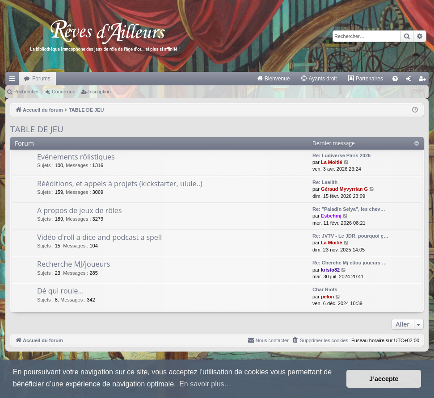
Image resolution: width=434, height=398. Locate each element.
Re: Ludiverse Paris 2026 (341, 155)
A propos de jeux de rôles (79, 210)
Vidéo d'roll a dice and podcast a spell (99, 237)
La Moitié (331, 162)
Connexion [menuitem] (410, 80)
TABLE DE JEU (36, 129)
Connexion (64, 91)
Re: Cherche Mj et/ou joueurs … (349, 262)
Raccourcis (14, 80)
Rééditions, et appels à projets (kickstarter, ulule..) (119, 184)
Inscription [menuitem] (424, 80)
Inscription (99, 91)
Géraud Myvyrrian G (344, 189)
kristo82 (330, 269)
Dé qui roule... (60, 291)
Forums (41, 78)
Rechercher (26, 91)
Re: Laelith (324, 182)
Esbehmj (331, 215)
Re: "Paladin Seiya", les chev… (348, 209)
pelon (327, 296)
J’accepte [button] (384, 378)
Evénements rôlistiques (76, 157)
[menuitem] (273, 78)
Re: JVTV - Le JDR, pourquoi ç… (350, 236)
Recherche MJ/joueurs (73, 264)
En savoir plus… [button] (205, 384)
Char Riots (324, 289)
